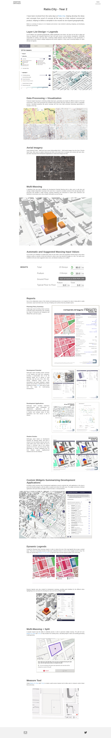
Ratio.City (61, 16)
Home (98, 2)
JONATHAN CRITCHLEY (14, 2)
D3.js (38, 385)
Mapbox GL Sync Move (44, 552)
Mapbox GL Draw (31, 633)
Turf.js (39, 633)
